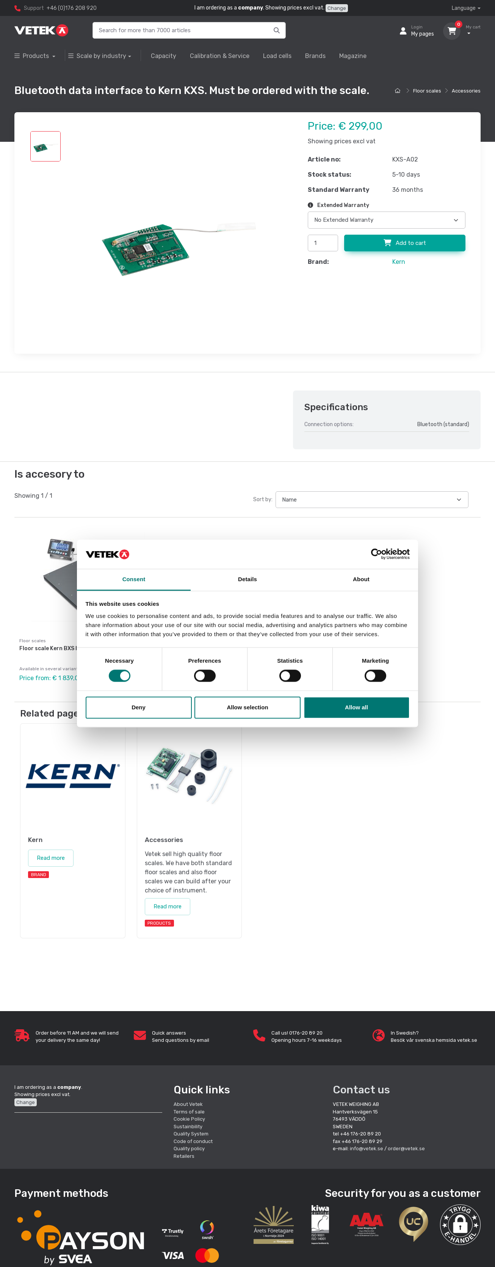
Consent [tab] (134, 579)
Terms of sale (189, 1111)
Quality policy (189, 1148)
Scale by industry (97, 56)
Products (32, 56)
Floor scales (427, 91)
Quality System (191, 1133)
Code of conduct (193, 1140)
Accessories (466, 91)
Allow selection (247, 707)
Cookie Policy (189, 1118)
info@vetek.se (366, 1148)
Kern (398, 261)
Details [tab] (247, 579)
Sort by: (263, 499)
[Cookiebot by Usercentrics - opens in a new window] (376, 554)
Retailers (184, 1155)
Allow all (356, 707)
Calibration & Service (219, 56)
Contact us (361, 1089)
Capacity (163, 56)
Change (336, 8)
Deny (139, 707)
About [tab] (361, 579)
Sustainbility (189, 1126)
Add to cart (405, 243)
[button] (460, 1224)
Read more (51, 857)
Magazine (353, 56)
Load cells (277, 56)
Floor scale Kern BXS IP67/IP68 (60, 648)
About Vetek (188, 1104)
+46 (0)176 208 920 (72, 8)
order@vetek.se (406, 1148)
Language (464, 8)
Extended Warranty (338, 205)
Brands (315, 56)
